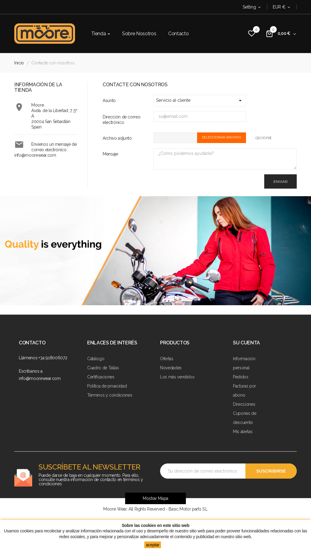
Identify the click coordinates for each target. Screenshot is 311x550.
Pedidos (240, 376)
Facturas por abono (244, 391)
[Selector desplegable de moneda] (282, 7)
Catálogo (95, 358)
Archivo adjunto (117, 138)
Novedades (171, 367)
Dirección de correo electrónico (121, 119)
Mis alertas (242, 431)
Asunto (109, 100)
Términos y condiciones (109, 395)
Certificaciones (100, 376)
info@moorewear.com (35, 155)
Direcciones (244, 404)
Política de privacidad (107, 386)
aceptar (152, 544)
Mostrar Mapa (155, 498)
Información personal (244, 363)
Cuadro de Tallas (103, 367)
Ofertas (166, 358)
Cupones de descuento (244, 418)
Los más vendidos (177, 376)
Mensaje (110, 154)
